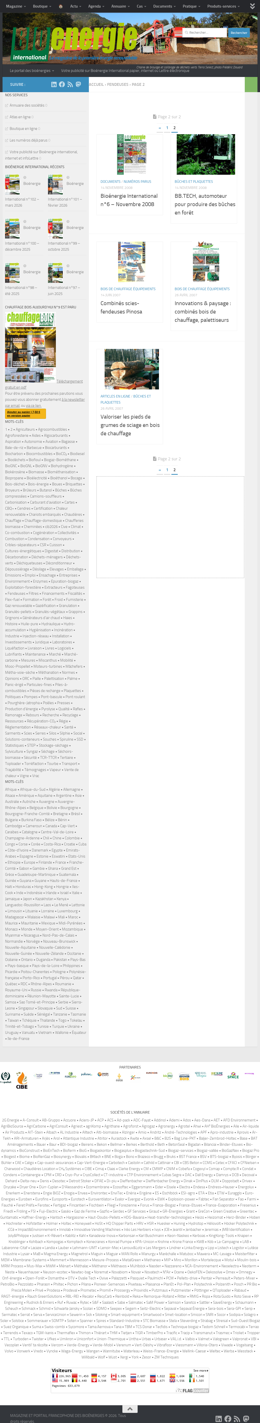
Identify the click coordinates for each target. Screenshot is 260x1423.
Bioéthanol (58, 478)
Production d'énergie (21, 709)
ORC (25, 678)
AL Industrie (69, 1132)
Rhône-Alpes (41, 984)
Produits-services (221, 6)
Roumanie (63, 984)
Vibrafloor (164, 1345)
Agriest (77, 1126)
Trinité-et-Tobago (19, 1026)
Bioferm (69, 1150)
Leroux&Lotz (132, 1248)
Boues (57, 484)
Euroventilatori (99, 1199)
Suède (29, 1014)
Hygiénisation (40, 630)
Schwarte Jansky (66, 1308)
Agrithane (112, 1126)
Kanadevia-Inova (102, 1235)
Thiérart (100, 1333)
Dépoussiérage (17, 569)
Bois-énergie (38, 484)
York (135, 1357)
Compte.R (231, 1169)
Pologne (59, 972)
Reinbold (122, 1296)
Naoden (155, 1266)
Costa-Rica (52, 844)
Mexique (48, 923)
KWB (200, 1241)
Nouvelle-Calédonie (54, 947)
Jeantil (177, 1229)
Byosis (237, 1156)
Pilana (86, 1284)
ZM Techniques (166, 1357)
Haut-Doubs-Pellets (104, 1217)
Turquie (58, 1026)
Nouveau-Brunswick (59, 941)
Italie (75, 893)
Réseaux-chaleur (47, 727)
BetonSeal (176, 1144)
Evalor (119, 1199)
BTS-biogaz (219, 1156)
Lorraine (47, 911)
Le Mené (61, 905)
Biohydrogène (62, 466)
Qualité (64, 709)
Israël (64, 893)
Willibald (88, 1357)
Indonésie (34, 893)
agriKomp (93, 1126)
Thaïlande (47, 1020)
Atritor (103, 1138)
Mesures (28, 660)
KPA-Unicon (144, 1241)
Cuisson (56, 545)
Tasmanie (78, 1014)
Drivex (247, 1181)
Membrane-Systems (29, 1260)
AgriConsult (59, 1126)
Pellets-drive (187, 1278)
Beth (161, 1144)
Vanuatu (28, 1032)
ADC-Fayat (142, 1120)
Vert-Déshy (144, 1345)
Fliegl (111, 1205)
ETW (220, 1193)
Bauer (41, 1144)
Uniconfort (85, 1339)
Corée (35, 844)
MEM (5, 1260)
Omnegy (245, 1272)
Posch (238, 1284)
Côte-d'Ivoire (18, 850)
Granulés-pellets (18, 611)
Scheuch (11, 1308)
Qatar (77, 978)
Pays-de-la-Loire (45, 965)
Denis (44, 1181)
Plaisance (152, 1284)
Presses (63, 703)
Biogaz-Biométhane (60, 460)
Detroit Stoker (80, 1181)
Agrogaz (148, 1126)
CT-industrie (113, 1175)
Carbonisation (16, 502)
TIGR (139, 1333)
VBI (253, 1339)
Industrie (12, 636)
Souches (49, 739)
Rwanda (51, 990)
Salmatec (135, 1302)
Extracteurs (53, 587)
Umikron (66, 1339)
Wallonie (62, 1032)
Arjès (46, 1138)
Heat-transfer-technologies (170, 1217)
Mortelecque (211, 1260)
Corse (23, 844)
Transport (69, 763)
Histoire (11, 624)
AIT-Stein (35, 1132)
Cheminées (33, 526)
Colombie (72, 838)
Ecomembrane (97, 1187)
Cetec (220, 1162)
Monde (26, 929)
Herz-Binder (236, 1217)
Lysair (25, 1254)
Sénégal (43, 1014)
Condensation (39, 539)
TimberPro (154, 1333)
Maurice (11, 923)
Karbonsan (127, 1235)
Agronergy (166, 1126)
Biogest (10, 1156)
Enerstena (32, 1193)
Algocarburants (56, 435)
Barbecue (34, 447)
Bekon (102, 1144)
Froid (59, 599)
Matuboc (186, 1254)
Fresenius (248, 1205)
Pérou (65, 978)
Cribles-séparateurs (21, 545)
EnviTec (117, 1193)
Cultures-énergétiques (23, 551)
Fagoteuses (75, 587)
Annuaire (118, 6)
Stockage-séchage (53, 745)
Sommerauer (37, 1320)
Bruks (171, 1156)
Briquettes (74, 484)
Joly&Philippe (18, 1235)
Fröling (22, 1211)
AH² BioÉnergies (217, 1126)
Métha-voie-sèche (20, 672)
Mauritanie (29, 923)
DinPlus (202, 1181)
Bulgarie (11, 820)
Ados (187, 1120)
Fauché (7, 1205)
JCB (166, 1229)
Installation (60, 636)
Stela (173, 1320)
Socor (221, 1314)
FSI (33, 1211)
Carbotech (117, 1162)
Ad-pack (123, 1120)
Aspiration (13, 441)
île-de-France (18, 1038)
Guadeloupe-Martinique (37, 874)
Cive (64, 526)
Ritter (181, 1296)
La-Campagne (228, 1241)
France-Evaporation (221, 1205)
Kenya (61, 899)
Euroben (25, 1199)
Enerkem (13, 1193)
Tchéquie (29, 1020)
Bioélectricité (37, 478)
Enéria (131, 1193)
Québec (11, 984)
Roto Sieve (242, 1296)
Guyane (40, 880)
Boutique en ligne (23, 128)
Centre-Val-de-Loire (57, 832)
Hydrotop (195, 1223)
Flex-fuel (12, 599)
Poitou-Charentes (35, 972)
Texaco (27, 1333)
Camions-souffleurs (46, 496)
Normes (68, 672)
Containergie (31, 1175)
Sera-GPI (234, 1308)
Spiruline (66, 739)
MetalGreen (131, 1260)
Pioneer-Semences (109, 1284)
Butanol (46, 490)
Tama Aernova (99, 1327)
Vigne (24, 776)
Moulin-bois (246, 1260)
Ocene (179, 1272)
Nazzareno (173, 1266)
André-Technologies (181, 1132)
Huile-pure (29, 624)
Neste (10, 1272)
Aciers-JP (86, 1120)
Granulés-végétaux (50, 611)
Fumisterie (74, 599)
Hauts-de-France (63, 880)
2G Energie (10, 1120)
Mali (61, 917)
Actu (74, 6)
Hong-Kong (43, 886)
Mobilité (66, 660)
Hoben (254, 1217)
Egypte (57, 850)
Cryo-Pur (72, 1175)
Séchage (48, 751)
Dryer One (28, 1187)
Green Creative (224, 1211)
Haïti (8, 886)
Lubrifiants (13, 654)
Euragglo (235, 1193)
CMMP (157, 1169)
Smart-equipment (125, 1314)
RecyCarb (104, 1296)
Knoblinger (17, 1241)
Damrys (222, 1175)
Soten (71, 1320)
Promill (105, 1290)
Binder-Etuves (231, 1144)
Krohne (163, 1241)
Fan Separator (224, 1199)
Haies (67, 618)
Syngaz (32, 751)
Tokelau (76, 1020)
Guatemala (67, 874)
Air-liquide (250, 1126)
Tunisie (43, 1026)
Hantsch (56, 1217)
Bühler (6, 1162)
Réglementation (18, 727)
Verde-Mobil (103, 1345)
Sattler (204, 1302)
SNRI (210, 1314)
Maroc (73, 917)
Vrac (35, 776)
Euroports (60, 1199)
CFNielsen (248, 1162)
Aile (236, 1126)
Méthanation (48, 672)
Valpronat (240, 1339)
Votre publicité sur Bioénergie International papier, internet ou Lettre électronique (125, 70)
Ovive (103, 1278)
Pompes (31, 697)
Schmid (45, 1308)
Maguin (97, 1254)
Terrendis (10, 1333)
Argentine (64, 795)
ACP (100, 1120)
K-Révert (54, 1235)
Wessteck (245, 1351)
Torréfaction (34, 763)
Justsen (38, 1235)
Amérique (26, 795)
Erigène (145, 1193)
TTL (7, 1339)
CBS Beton (191, 1162)
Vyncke (52, 1351)
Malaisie (33, 917)
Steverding (188, 1320)
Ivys (157, 1229)
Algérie (54, 789)
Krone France (182, 1241)
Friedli (8, 1211)
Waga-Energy (72, 1351)
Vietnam (45, 1032)
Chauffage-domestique (43, 520)
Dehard (11, 1181)
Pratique (190, 6)
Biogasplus (123, 1150)
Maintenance (35, 654)
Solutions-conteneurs (22, 739)
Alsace (10, 795)
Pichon (72, 1284)
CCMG (207, 1162)
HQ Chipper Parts (119, 1223)
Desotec (59, 1181)
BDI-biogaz (69, 1144)
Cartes (69, 502)
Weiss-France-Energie (161, 1351)
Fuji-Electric (48, 1211)
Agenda (94, 6)
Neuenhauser (29, 1272)
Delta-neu (28, 1181)
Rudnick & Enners (40, 1302)
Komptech (75, 1241)
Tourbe (52, 763)
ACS (110, 1120)
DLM (215, 1181)
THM (114, 1333)
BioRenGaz (41, 1156)
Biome (24, 1156)
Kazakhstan (44, 899)
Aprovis (243, 1132)
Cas (140, 6)
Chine (57, 838)
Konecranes (95, 1241)
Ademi (174, 1120)
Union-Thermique (111, 1339)
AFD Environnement (239, 1120)
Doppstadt (230, 1181)
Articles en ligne (115, 396)
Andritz (155, 1132)
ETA (201, 1193)
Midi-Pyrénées (71, 923)
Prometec (88, 1290)
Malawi (49, 917)
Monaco (11, 929)
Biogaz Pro (250, 1150)
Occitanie (74, 953)
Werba (229, 1351)
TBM (128, 1327)
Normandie (14, 941)
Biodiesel (77, 453)
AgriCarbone (36, 1126)
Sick (89, 1314)
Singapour (26, 1008)
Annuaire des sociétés (27, 105)
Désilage (39, 569)
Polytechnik (203, 1284)
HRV (139, 1223)
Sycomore (76, 1327)
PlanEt (169, 1284)
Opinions (12, 678)
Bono (130, 1156)
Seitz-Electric (150, 1308)
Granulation (68, 605)
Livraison (35, 648)
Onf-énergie (12, 1278)
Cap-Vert (67, 826)
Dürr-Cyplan (48, 1187)
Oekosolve (214, 1272)
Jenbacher (193, 1229)
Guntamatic (9, 1217)
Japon (27, 899)
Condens (10, 1175)
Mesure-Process (105, 1260)
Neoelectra (230, 1266)
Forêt (47, 599)
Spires (101, 1320)
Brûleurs (29, 490)
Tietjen (126, 1333)
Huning (179, 1223)
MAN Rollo (129, 1254)
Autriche (29, 801)
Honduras (23, 886)
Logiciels (64, 648)
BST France (188, 1156)
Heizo (199, 1217)
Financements (53, 593)
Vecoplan (12, 1345)
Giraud (154, 1211)
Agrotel (184, 1126)
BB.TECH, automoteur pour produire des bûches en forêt (205, 204)
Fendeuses (16, 593)
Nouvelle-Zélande (49, 953)
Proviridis (141, 1290)
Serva (37, 1314)
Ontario (27, 959)
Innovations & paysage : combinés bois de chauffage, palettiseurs (203, 311)
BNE (107, 1156)
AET (217, 1120)
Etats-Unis (76, 856)
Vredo (38, 1351)
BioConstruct (29, 1150)
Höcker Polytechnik (239, 1223)
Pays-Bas (78, 959)
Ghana (53, 868)
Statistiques (14, 745)
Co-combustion (17, 532)
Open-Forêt (34, 1278)
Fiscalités (75, 593)
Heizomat (215, 1217)
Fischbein (96, 1205)
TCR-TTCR (48, 757)
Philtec (58, 1284)
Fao (241, 1199)
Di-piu (112, 1181)
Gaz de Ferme (85, 1211)
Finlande (45, 862)
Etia (211, 1193)
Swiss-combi (54, 1327)
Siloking (101, 1314)
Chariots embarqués (45, 514)
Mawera (203, 1254)
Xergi (124, 1357)
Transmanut (203, 1333)
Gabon (24, 868)
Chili (46, 838)
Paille (36, 678)
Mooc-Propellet (17, 666)
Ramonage (13, 715)
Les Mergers (156, 1248)
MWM (51, 1266)
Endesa (199, 1187)
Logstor (238, 1248)
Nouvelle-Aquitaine (20, 947)
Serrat (25, 1314)
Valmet (203, 1339)
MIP (167, 1260)
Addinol (160, 1120)
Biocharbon (14, 453)
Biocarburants (56, 447)
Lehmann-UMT (84, 1248)
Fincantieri (77, 1205)
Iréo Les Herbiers (137, 1229)
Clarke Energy (129, 1169)
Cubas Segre (172, 1175)
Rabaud (240, 1290)
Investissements (18, 642)
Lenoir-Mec (109, 1248)
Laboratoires (62, 642)
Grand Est (68, 868)
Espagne (26, 856)
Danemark (40, 850)
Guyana (25, 880)
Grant (190, 1211)
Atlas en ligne (20, 117)
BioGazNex (230, 1150)
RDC (24, 984)
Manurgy (148, 1254)
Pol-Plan (184, 1284)
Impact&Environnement (37, 1229)
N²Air (167, 1272)
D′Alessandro (72, 1187)
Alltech (87, 1132)
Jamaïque (12, 899)
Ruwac (71, 1302)
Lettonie (78, 905)
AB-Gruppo (51, 1120)
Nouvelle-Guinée (18, 953)
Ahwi (197, 1126)
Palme (72, 678)
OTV (71, 1278)
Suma (36, 1327)
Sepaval (170, 1308)
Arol (56, 1138)
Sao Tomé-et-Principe (37, 1002)
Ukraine (74, 1026)
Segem (131, 1308)
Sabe (121, 1302)
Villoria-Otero (207, 1345)
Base (244, 1138)
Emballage (75, 569)
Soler (4, 1320)
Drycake (10, 1187)
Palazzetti (119, 1278)
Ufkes (51, 1339)
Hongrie (62, 886)
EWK (161, 1199)
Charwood (12, 1169)
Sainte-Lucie (69, 996)
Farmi (251, 1199)
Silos (52, 733)
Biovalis (81, 1156)
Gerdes (118, 1211)
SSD (80, 739)
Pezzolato (26, 1284)
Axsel (146, 1138)
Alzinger (128, 1132)
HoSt (99, 1223)
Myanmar (12, 935)
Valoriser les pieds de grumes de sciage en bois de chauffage (130, 425)
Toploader (13, 763)
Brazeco (144, 1156)
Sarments (13, 733)
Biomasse (36, 472)
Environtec (99, 1193)
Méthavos (119, 1266)
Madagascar (14, 917)
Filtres (34, 593)
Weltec (214, 1351)
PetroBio (7, 1284)
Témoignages (35, 769)
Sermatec (9, 1314)
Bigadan (194, 1144)
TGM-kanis (45, 1333)
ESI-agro (188, 1193)
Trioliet (238, 1333)
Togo (62, 1020)
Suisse (71, 1008)
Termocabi (237, 1327)
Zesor (146, 1357)
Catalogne (30, 832)
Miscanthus (48, 660)
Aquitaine (45, 795)
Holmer (52, 1223)
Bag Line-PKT (185, 1138)
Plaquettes (72, 690)
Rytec (84, 1302)
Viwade (227, 1345)
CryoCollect (91, 1175)
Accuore (69, 1120)
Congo (10, 844)
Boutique (40, 6)
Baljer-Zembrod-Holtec (217, 1138)
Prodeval (70, 1290)
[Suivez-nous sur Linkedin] (54, 84)
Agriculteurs (25, 429)
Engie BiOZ (51, 1193)
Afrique (11, 789)
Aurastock (119, 1138)
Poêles (48, 703)
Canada (51, 826)
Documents (162, 6)
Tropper (253, 1333)
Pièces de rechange (45, 690)
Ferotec (44, 1205)
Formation (31, 599)
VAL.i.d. (176, 1339)
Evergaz (134, 1199)
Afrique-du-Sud (32, 789)
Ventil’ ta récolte (35, 1345)
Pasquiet (137, 1278)
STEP (31, 745)
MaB (36, 1254)
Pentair (206, 1278)
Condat (247, 1169)
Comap (214, 1169)
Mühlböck (137, 1266)
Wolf (101, 1357)
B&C (157, 1138)
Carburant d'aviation (45, 502)
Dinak (188, 1181)
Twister (38, 1339)
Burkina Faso (31, 820)
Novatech (151, 1272)
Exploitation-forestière (23, 587)
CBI (176, 1162)
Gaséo (66, 1211)
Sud (59, 1008)
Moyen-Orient (47, 929)
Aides (36, 435)
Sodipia (234, 1314)
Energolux (246, 1187)
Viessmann (184, 1345)
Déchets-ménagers (47, 557)
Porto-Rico (31, 978)
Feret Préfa (25, 1205)
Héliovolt (214, 1223)
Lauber (63, 1248)
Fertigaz (59, 1205)
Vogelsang (244, 1345)
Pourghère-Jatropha (24, 703)
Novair (136, 1272)
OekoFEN (194, 1272)
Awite (134, 1138)
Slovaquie (45, 1008)
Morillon (191, 1260)
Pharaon (43, 1284)
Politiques (13, 697)
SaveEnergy (222, 1302)
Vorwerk (23, 1351)
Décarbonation (16, 557)
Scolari (88, 1308)
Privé (39, 1290)
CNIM (170, 1169)
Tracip (185, 1333)
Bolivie (52, 807)
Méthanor (99, 1266)
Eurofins (41, 1199)
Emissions (13, 575)
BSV (203, 1156)
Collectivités (67, 532)
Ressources (14, 721)
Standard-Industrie (124, 1320)
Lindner (175, 1248)
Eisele (171, 1187)
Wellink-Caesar (194, 1351)
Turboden (20, 1339)
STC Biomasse (154, 1320)
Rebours (32, 715)
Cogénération (43, 532)
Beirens (87, 1144)
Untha (133, 1339)
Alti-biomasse (107, 1132)
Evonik (149, 1199)
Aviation (51, 441)
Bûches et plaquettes (194, 182)
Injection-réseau (36, 636)
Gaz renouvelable (18, 605)
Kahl (82, 1235)
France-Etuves (190, 1205)
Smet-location (176, 1314)
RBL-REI (72, 1296)
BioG (83, 1150)
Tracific (171, 1333)
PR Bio (252, 1284)
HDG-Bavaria (134, 1217)
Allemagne (71, 789)
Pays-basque (18, 965)
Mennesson (79, 1260)
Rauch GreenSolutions (44, 1296)
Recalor (88, 1296)
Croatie (69, 844)
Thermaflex (66, 1333)
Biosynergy (62, 1156)
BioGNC (11, 466)
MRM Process (12, 1266)
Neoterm (249, 1266)
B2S (168, 1138)
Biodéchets (16, 460)
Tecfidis (161, 1327)
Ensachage (47, 575)
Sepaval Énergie (192, 1308)
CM (146, 1169)
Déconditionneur (59, 563)
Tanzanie (60, 1014)
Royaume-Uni (16, 990)
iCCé (11, 1229)
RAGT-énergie (12, 1296)
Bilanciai (210, 1144)
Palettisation (54, 678)
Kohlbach (36, 1241)
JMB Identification (236, 1229)
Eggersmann (142, 1187)
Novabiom (119, 1272)
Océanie (11, 959)
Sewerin (76, 1314)
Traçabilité (13, 769)
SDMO (101, 1308)
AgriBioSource (12, 1126)
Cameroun (34, 826)
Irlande (51, 893)
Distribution (70, 551)
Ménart (65, 1266)
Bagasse (68, 441)
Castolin (134, 1162)
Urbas (146, 1339)
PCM (170, 1278)
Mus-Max (34, 1266)
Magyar (112, 1254)
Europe (29, 862)
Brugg (158, 1156)
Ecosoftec (120, 1187)
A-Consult (31, 1120)
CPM (48, 1175)
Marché (55, 654)
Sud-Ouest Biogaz (245, 1320)
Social (77, 733)
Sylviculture (14, 751)
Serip (249, 1308)
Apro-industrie (222, 1132)
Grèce (9, 874)
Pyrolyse (48, 709)
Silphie (65, 733)
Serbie (63, 1002)
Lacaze (36, 1248)
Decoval (248, 1175)
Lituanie (31, 911)
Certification (43, 508)
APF (203, 1132)
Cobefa (184, 1169)
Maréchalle (167, 1254)
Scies (28, 733)
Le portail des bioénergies (30, 70)
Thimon (84, 1333)
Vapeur (55, 769)
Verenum (123, 1345)
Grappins (76, 611)
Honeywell (83, 1223)
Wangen (93, 1351)
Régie (63, 721)
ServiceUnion (55, 1314)
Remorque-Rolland (159, 1296)
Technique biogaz (185, 1327)
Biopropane (14, 478)
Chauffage (13, 520)
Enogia (69, 1193)
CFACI (232, 1162)
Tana (117, 1327)
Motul (229, 1260)
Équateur (79, 1032)
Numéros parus (137, 182)
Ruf (60, 1302)
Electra (184, 1187)
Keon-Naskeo (178, 1235)
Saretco (190, 1302)
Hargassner (75, 1217)
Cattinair (164, 1162)
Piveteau (135, 1284)
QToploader (222, 1290)
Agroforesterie (16, 435)
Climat (76, 526)
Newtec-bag (81, 1272)
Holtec (66, 1223)
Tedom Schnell (213, 1327)
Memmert (58, 1260)
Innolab (65, 1229)
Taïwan (13, 1020)
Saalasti (108, 1302)
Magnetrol (79, 1254)
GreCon (204, 1211)
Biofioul (35, 460)
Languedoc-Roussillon (22, 905)
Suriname (12, 1014)
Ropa (206, 1296)
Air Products (14, 1132)
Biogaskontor (100, 1150)
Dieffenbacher (131, 1181)
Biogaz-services (180, 1150)
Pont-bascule (51, 697)
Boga (119, 1156)
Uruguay (12, 1032)
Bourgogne (69, 807)
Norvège (33, 941)
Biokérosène (15, 472)
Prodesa (53, 1290)
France (60, 862)
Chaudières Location (39, 1169)
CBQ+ (9, 508)
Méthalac (81, 1266)
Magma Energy (56, 1254)
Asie (78, 795)
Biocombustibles (39, 453)
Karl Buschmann (151, 1235)
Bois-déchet (15, 484)
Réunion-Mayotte (41, 996)
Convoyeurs (62, 539)
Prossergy (122, 1290)
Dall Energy (204, 1175)
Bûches (61, 490)
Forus (144, 1205)
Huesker (163, 1223)
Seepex (116, 1308)
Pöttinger (201, 1290)
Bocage (76, 478)
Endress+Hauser (221, 1187)
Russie (36, 990)
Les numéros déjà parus (28, 140)
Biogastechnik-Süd (150, 1150)
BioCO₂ (61, 453)
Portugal (50, 978)
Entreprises (68, 575)
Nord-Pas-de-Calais (58, 935)
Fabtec (204, 1199)
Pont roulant (75, 697)
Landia (50, 1248)
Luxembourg (67, 911)
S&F (95, 1302)
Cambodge (13, 826)
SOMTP (58, 1320)
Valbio (190, 1339)
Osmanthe (56, 1278)
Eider (159, 1187)
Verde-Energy (78, 1345)
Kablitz (70, 1235)
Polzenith (223, 1284)
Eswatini (58, 856)
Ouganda (43, 959)
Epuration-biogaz (64, 581)
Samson (174, 1302)
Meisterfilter (245, 1254)
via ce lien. (34, 405)
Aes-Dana (202, 1120)
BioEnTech (51, 1150)
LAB (245, 1241)
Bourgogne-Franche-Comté (27, 814)
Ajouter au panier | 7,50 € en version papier (23, 413)
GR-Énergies (172, 1211)
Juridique (42, 642)
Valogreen (221, 1339)
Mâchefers (74, 666)
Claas (111, 1169)
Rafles (78, 709)
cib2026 (51, 526)
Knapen (243, 1235)
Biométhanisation (61, 472)
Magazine (14, 6)
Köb (210, 1241)
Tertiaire (66, 757)
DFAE (98, 1181)
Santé (68, 727)
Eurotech (78, 1199)
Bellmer (116, 1144)
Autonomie (33, 441)
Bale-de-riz (14, 447)
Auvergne (46, 801)
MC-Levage (222, 1254)
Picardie (11, 972)
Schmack (29, 1308)
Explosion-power (181, 1199)
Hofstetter (34, 1223)
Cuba (82, 844)
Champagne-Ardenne (22, 838)
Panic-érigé (14, 684)
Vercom (57, 1345)
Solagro (250, 1314)
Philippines (71, 965)
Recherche (50, 715)
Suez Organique (16, 1327)
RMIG (194, 1296)
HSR (150, 1223)
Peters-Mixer (244, 1278)
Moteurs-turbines (48, 666)
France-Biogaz (164, 1205)
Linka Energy (194, 1248)
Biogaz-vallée (207, 1150)
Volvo (9, 1351)
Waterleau (131, 1351)
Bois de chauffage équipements (128, 289)
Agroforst (130, 1126)
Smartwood (152, 1314)
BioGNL (26, 466)
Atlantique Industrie (78, 1138)
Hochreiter (14, 1223)
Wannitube (111, 1351)
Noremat (101, 1272)
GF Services (136, 1211)
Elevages (57, 569)
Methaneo (152, 1260)
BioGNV (41, 466)
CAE (18, 1162)
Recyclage (70, 715)
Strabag (207, 1320)
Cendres (23, 508)
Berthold (147, 1144)
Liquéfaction (14, 648)
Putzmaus (160, 1290)
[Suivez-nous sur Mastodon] (78, 84)
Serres (40, 733)
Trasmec (223, 1333)
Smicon (196, 1314)
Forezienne (128, 1205)
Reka (136, 1296)
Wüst (112, 1357)
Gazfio (104, 1211)
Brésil (75, 814)
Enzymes (40, 581)
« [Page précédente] (160, 127)
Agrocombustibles (52, 429)
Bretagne (60, 814)
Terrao (254, 1327)
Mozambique (72, 929)
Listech (223, 1248)
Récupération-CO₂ (41, 721)
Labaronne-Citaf (14, 1248)
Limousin (15, 911)
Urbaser (160, 1339)
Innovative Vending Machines (97, 1229)
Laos (47, 905)
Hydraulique (50, 624)
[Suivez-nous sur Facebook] (62, 84)
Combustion (14, 539)
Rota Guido (222, 1296)
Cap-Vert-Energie (91, 1162)
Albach (51, 1132)
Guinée (10, 880)
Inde (19, 893)
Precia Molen (21, 1290)
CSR (43, 545)
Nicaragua (31, 935)
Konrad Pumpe (120, 1241)
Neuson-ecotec (55, 1272)
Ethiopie (14, 862)
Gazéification (46, 605)
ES (157, 1193)
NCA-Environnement (201, 1266)
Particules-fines (39, 684)
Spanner (86, 1320)
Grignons (12, 618)
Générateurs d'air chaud (41, 618)
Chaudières (73, 514)
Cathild (149, 1162)
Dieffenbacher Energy (163, 1181)
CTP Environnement (142, 1175)
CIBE (88, 1169)
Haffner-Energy (34, 1217)
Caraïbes (12, 832)
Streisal (222, 1320)
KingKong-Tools (221, 1235)
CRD (58, 1175)
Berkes (131, 1144)
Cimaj (99, 1169)
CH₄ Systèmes (70, 1169)
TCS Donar (144, 1327)
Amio (142, 1132)
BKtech (95, 1156)
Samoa (10, 1002)
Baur (53, 1144)
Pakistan (60, 959)
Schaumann (244, 1302)
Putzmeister (181, 1290)
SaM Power (155, 1302)
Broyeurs (12, 490)
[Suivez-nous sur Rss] (70, 84)
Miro (177, 1260)
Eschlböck (170, 1193)
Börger (251, 1156)
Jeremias (212, 1229)
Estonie (42, 856)
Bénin (62, 820)
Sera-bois (215, 1308)
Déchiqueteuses (29, 563)
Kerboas (198, 1235)
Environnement (17, 581)
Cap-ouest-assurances (55, 1162)
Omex (230, 1272)
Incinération (63, 630)
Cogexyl (199, 1169)
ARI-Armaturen (26, 1138)
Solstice (18, 1320)
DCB (235, 1175)
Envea (82, 1193)
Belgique (36, 807)
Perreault (223, 1278)
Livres (49, 648)
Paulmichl (155, 1278)
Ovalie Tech (87, 1278)
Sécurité (30, 757)
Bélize (50, 820)
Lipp (211, 1248)
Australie (12, 801)
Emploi (30, 575)
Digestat (51, 551)
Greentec (247, 1211)
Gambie (38, 868)
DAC (188, 1175)
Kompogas (54, 1241)
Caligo (29, 1162)
